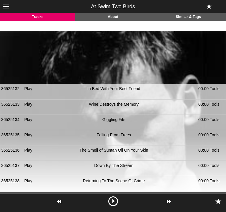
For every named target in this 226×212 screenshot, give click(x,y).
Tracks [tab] (38, 17)
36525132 (10, 88)
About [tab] (113, 17)
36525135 (10, 134)
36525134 (10, 119)
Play (28, 88)
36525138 (10, 180)
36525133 (10, 104)
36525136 (10, 150)
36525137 (10, 165)
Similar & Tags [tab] (188, 17)
